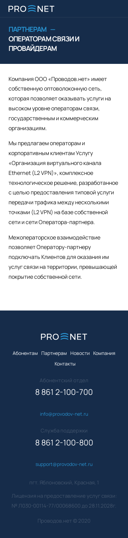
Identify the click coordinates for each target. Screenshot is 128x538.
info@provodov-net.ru (64, 414)
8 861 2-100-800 (64, 442)
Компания (104, 353)
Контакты (65, 363)
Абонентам (25, 353)
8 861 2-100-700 (64, 392)
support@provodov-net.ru (64, 464)
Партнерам (28, 29)
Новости (80, 353)
